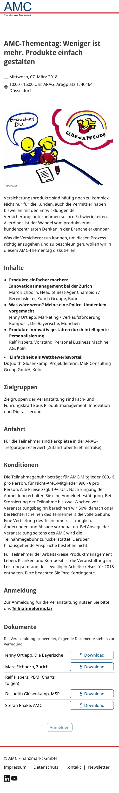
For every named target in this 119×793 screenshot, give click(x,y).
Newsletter (99, 767)
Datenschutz (46, 767)
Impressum (15, 767)
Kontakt (73, 767)
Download (91, 655)
